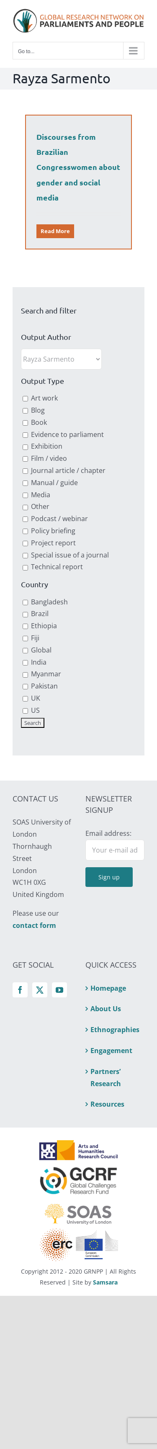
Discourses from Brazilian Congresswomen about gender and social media (78, 167)
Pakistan (40, 686)
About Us (105, 1008)
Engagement (111, 1050)
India (34, 662)
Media (36, 494)
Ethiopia (40, 625)
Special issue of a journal (66, 555)
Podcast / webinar (55, 518)
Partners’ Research (105, 1077)
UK (31, 698)
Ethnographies (114, 1029)
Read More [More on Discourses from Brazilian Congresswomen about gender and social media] (55, 231)
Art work (40, 398)
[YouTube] (59, 989)
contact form (34, 925)
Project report (49, 542)
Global (37, 650)
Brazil (36, 613)
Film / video (45, 458)
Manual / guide (50, 482)
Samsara (105, 1282)
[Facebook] (20, 989)
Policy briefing (49, 530)
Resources (107, 1104)
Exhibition (42, 446)
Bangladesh (45, 601)
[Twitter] (39, 989)
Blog (34, 410)
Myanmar (42, 673)
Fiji (31, 637)
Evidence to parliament (63, 434)
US (31, 710)
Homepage (108, 988)
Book (35, 422)
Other (36, 506)
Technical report (53, 566)
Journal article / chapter (64, 470)
